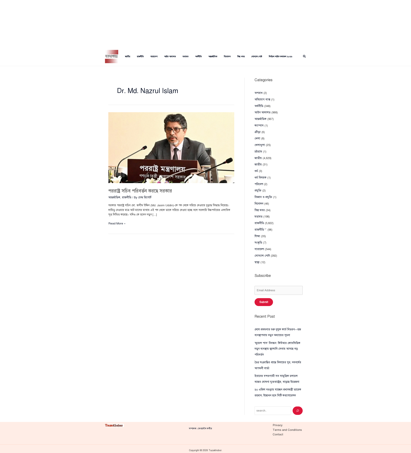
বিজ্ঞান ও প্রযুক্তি (263, 196)
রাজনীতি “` (261, 228)
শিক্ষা (257, 234)
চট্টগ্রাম (258, 151)
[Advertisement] (205, 23)
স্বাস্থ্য (257, 260)
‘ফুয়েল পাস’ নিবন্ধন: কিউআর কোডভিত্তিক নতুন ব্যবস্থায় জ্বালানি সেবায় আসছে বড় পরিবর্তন (277, 346)
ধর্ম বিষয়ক (260, 176)
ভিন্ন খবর (227, 56)
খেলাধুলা (259, 144)
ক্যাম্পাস (259, 125)
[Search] (298, 407)
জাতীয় (258, 163)
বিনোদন (214, 56)
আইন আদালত (163, 56)
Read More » (116, 223)
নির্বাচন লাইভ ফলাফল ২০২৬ (263, 56)
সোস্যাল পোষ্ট (241, 56)
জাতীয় (124, 56)
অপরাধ (258, 93)
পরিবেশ (259, 183)
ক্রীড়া (258, 131)
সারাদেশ (147, 56)
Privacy (277, 422)
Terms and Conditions (287, 426)
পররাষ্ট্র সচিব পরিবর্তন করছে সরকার (144, 190)
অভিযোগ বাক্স (262, 99)
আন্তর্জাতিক (201, 56)
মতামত (177, 56)
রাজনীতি (135, 56)
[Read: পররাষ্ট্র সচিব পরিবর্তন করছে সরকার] (171, 147)
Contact (278, 431)
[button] (304, 56)
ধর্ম (256, 170)
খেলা (257, 138)
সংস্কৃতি (258, 241)
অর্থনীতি (188, 56)
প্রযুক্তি (258, 189)
